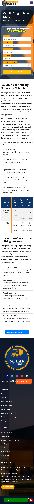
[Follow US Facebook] (7, 376)
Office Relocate (6, 398)
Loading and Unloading (8, 413)
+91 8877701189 (17, 31)
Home (5, 21)
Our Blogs (4, 444)
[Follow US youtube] (22, 376)
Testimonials (5, 436)
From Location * (8, 49)
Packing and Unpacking (8, 417)
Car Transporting (6, 401)
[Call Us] (31, 500)
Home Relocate (6, 394)
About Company (6, 432)
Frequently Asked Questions (10, 440)
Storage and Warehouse (9, 421)
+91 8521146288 (23, 381)
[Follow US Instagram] (17, 376)
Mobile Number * (8, 42)
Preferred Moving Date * (10, 62)
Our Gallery (5, 448)
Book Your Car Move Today (17, 332)
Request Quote (17, 72)
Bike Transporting (7, 405)
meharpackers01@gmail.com (15, 470)
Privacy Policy (5, 451)
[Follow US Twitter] (12, 376)
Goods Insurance (6, 409)
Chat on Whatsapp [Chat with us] (14, 500)
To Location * (7, 55)
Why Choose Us (6, 455)
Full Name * (7, 36)
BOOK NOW (8, 487)
